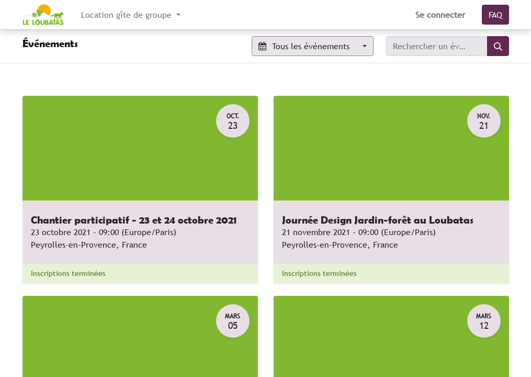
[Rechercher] (498, 46)
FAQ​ (495, 14)
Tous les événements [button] (305, 46)
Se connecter (440, 14)
